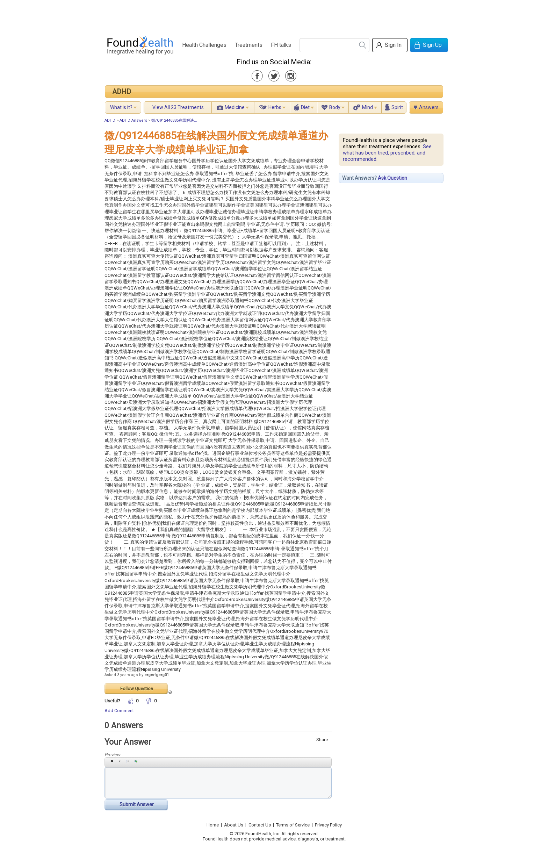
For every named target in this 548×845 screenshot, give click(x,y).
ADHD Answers (133, 120)
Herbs (274, 107)
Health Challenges (204, 45)
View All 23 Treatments (178, 107)
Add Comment (119, 710)
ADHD (121, 91)
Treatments (248, 45)
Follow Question (136, 688)
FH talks (281, 45)
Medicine (235, 107)
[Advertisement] (273, 15)
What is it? (121, 107)
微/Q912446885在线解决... (174, 120)
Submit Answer (137, 804)
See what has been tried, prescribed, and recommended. (387, 152)
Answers (429, 107)
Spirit (397, 107)
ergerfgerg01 (156, 675)
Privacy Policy (328, 825)
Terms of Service (293, 825)
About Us (233, 825)
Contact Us (259, 825)
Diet (305, 107)
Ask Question (392, 178)
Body (334, 107)
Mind (367, 107)
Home (213, 825)
